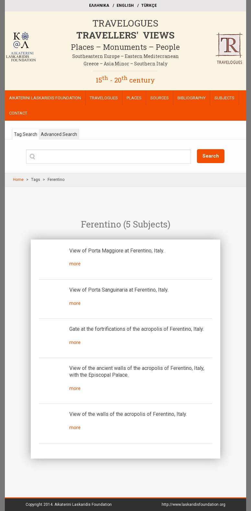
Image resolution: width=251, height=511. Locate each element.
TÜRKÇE (149, 5)
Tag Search (25, 134)
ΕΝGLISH (125, 5)
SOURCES (159, 97)
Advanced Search (59, 134)
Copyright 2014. (69, 504)
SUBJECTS (224, 97)
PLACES (134, 97)
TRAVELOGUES (125, 23)
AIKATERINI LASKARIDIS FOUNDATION (45, 97)
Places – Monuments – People (125, 47)
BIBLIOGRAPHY (191, 97)
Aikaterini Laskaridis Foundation (83, 504)
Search (210, 156)
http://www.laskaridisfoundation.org (193, 504)
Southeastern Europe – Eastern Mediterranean (125, 56)
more (75, 264)
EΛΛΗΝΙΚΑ (99, 5)
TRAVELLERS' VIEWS (125, 35)
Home (18, 179)
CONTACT (18, 113)
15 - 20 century (125, 80)
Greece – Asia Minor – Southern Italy (125, 64)
